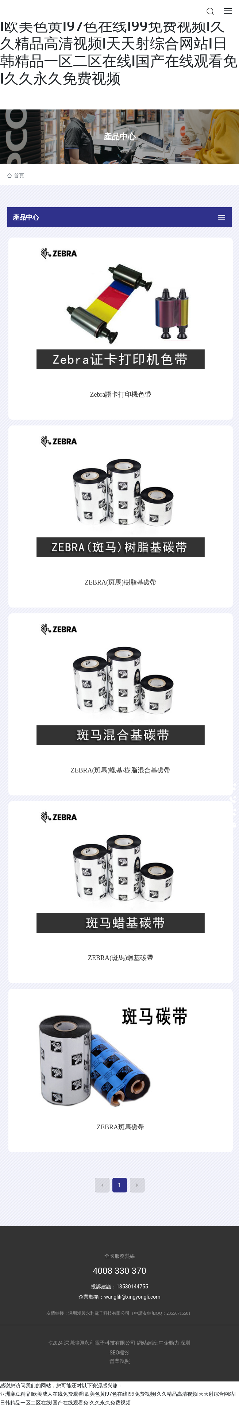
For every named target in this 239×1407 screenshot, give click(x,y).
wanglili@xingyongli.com (132, 1297)
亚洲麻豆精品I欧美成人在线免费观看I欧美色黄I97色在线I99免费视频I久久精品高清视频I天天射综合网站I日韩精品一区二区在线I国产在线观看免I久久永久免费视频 (119, 43)
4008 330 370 (119, 1271)
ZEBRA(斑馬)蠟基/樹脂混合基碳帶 (121, 770)
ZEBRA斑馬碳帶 (120, 1127)
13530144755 (132, 1287)
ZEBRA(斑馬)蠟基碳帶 (120, 957)
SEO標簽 (120, 1353)
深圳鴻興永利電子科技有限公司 (99, 1313)
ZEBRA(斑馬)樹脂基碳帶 (121, 582)
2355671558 (177, 1313)
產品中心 (120, 136)
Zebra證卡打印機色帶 (120, 394)
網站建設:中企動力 (158, 1343)
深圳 (185, 1343)
